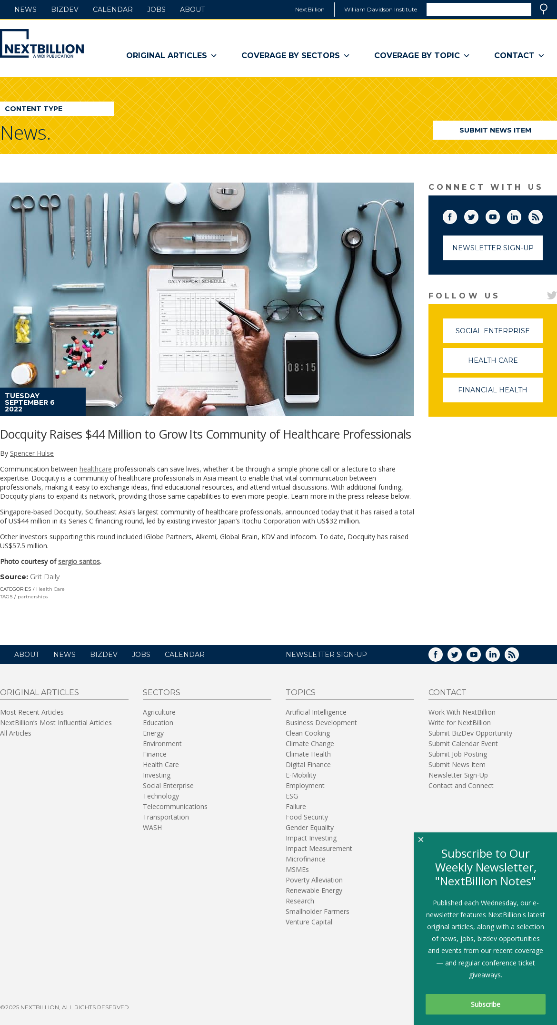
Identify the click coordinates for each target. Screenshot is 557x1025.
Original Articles (172, 56)
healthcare (96, 468)
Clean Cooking (308, 733)
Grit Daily (45, 577)
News (25, 9)
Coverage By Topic (422, 56)
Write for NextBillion (459, 722)
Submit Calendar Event (463, 743)
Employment (305, 785)
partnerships (33, 597)
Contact (519, 56)
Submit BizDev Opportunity (470, 733)
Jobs (156, 9)
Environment (162, 743)
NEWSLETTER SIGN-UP (326, 654)
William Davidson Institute (380, 9)
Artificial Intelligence (316, 712)
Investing (156, 774)
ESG (292, 795)
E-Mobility (301, 774)
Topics (301, 692)
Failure (296, 806)
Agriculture (159, 712)
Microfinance (306, 858)
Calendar (113, 9)
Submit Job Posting (457, 753)
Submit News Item (495, 130)
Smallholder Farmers (317, 911)
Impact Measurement (319, 848)
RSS (542, 215)
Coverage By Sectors (295, 56)
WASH (152, 827)
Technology (161, 795)
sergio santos (79, 561)
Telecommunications (175, 806)
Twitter (477, 215)
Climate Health (308, 753)
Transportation (166, 816)
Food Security (307, 816)
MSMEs (297, 869)
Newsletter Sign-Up (493, 248)
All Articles (15, 733)
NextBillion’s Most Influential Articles (56, 722)
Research (300, 900)
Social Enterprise (499, 335)
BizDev (65, 9)
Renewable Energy (314, 890)
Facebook (456, 215)
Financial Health (500, 394)
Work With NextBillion (462, 712)
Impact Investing (311, 837)
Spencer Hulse (32, 453)
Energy (153, 733)
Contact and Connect (461, 785)
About (192, 9)
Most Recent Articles (32, 712)
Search (543, 9)
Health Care (50, 589)
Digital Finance (308, 764)
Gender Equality (310, 827)
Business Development (321, 722)
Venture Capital (309, 921)
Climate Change (310, 743)
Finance (155, 753)
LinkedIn (520, 215)
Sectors (161, 692)
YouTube (499, 215)
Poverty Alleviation (314, 879)
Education (158, 722)
